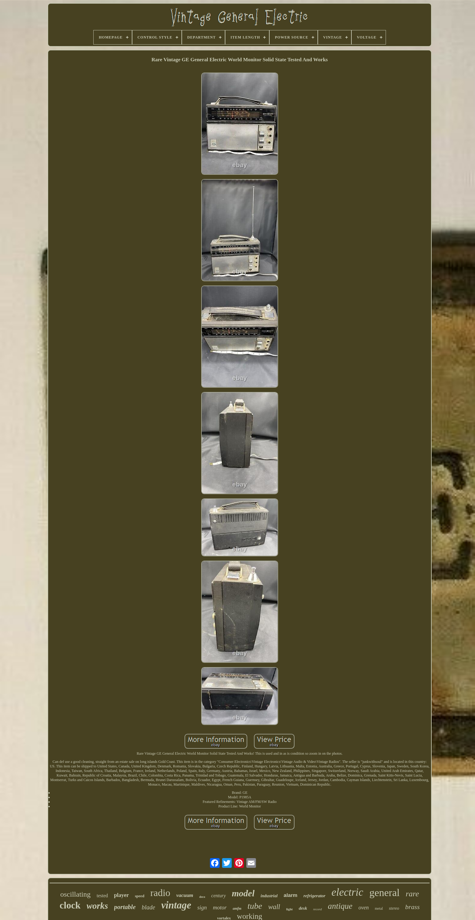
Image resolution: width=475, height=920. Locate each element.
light (289, 909)
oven (363, 908)
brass (412, 907)
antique (340, 906)
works (97, 906)
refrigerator (315, 895)
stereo (394, 908)
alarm (290, 895)
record (317, 909)
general (384, 892)
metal (379, 908)
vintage (176, 905)
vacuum (184, 895)
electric (347, 892)
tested (102, 895)
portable (125, 907)
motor (220, 907)
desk (303, 908)
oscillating (75, 894)
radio (160, 892)
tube (254, 906)
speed (139, 896)
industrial (269, 896)
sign (202, 907)
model (243, 893)
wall (274, 907)
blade (148, 907)
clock (70, 905)
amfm (237, 908)
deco (202, 896)
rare (412, 893)
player (121, 895)
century (218, 895)
